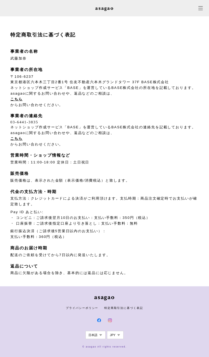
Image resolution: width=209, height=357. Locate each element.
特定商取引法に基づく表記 (123, 307)
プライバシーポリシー (82, 307)
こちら (16, 99)
